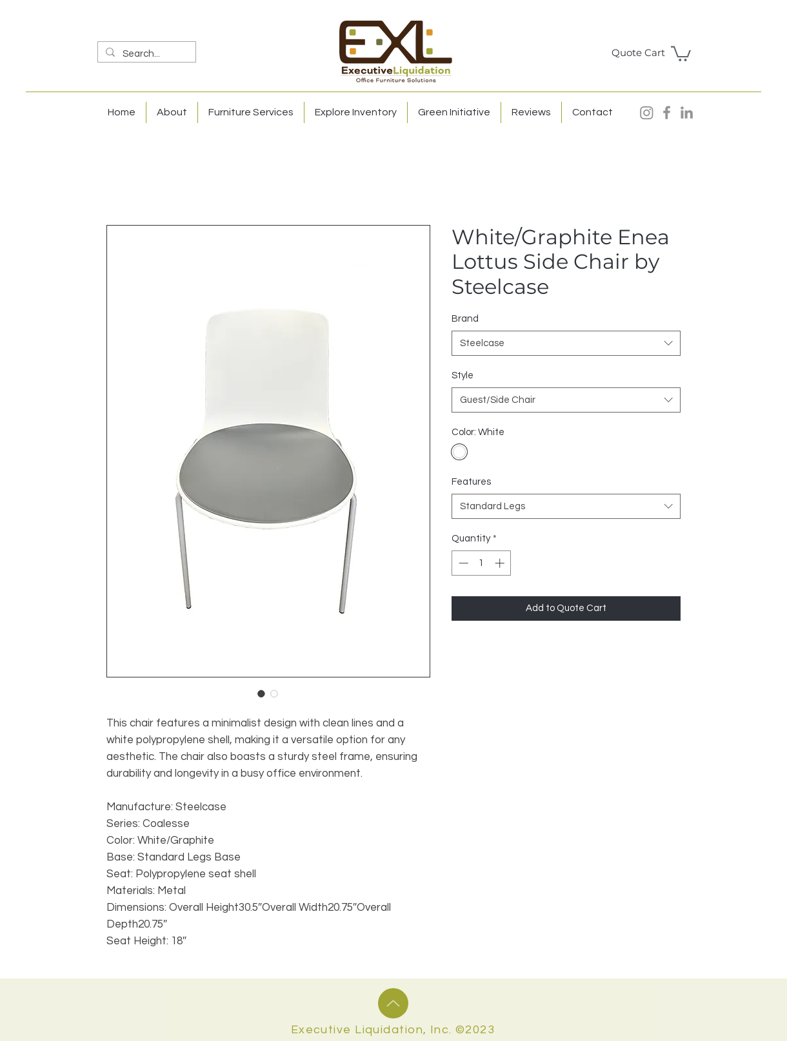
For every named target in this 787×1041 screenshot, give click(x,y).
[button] (681, 52)
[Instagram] (646, 112)
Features (471, 482)
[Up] (393, 1003)
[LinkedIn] (686, 112)
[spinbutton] (481, 563)
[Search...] (145, 54)
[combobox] (566, 343)
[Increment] (501, 563)
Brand (465, 319)
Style (462, 375)
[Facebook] (666, 112)
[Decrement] (462, 563)
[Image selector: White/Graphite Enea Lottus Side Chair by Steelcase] (261, 693)
